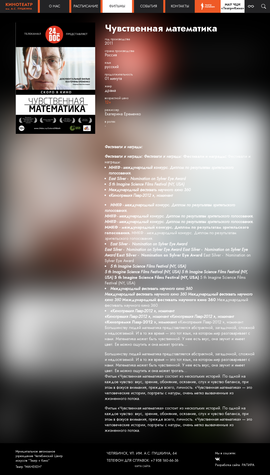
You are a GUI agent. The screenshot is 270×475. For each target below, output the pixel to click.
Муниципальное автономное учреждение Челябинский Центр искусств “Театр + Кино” (39, 456)
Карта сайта (142, 466)
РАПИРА (248, 465)
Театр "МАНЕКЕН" (29, 466)
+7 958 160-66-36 (164, 460)
